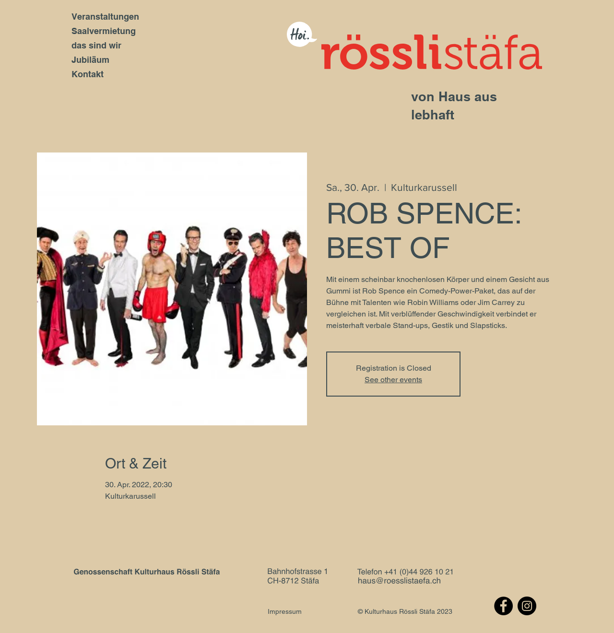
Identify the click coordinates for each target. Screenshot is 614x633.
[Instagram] (527, 606)
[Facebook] (503, 606)
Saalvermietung (103, 31)
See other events (393, 379)
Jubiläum (90, 60)
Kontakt (87, 74)
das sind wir (96, 45)
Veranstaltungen (105, 17)
